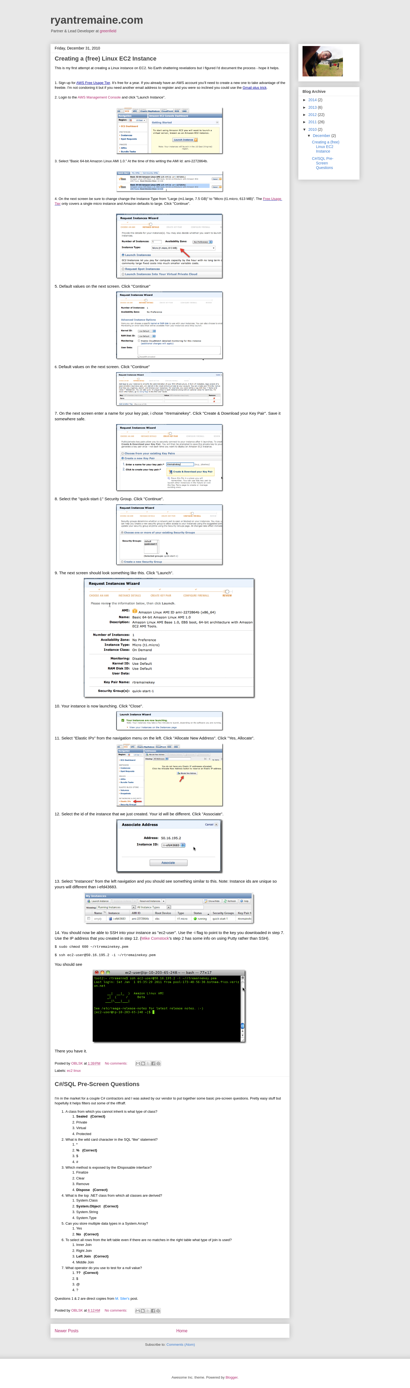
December (322, 135)
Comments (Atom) (180, 1345)
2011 (313, 122)
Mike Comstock (155, 938)
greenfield (108, 31)
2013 (313, 107)
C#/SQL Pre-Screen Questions (97, 1084)
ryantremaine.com (96, 20)
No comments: (116, 1063)
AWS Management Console (99, 97)
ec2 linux (74, 1071)
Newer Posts (66, 1331)
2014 (313, 100)
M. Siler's (122, 1299)
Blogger (231, 1377)
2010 (313, 129)
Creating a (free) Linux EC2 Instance (106, 58)
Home (181, 1331)
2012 (313, 114)
